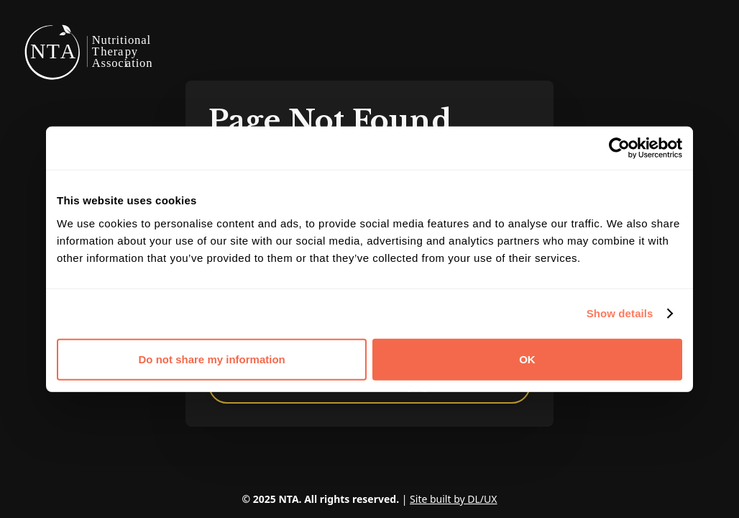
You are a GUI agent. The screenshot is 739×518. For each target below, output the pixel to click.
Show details (620, 313)
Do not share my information (212, 359)
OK (527, 359)
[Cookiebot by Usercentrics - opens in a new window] (619, 148)
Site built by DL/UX (453, 499)
